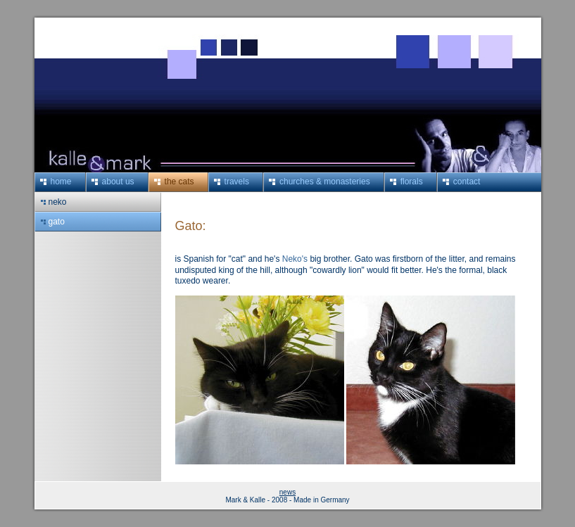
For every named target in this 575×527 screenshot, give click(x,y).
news (287, 492)
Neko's (295, 259)
